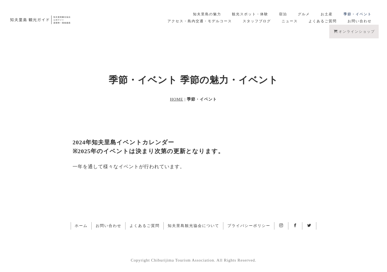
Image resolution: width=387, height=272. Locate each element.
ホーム (81, 226)
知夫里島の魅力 (207, 14)
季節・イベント (357, 14)
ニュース (290, 21)
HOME (176, 99)
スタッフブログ (257, 21)
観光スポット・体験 (250, 14)
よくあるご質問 (323, 21)
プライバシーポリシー (248, 226)
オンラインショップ (354, 32)
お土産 (327, 14)
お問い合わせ (359, 21)
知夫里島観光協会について (193, 226)
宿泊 (283, 14)
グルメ (304, 14)
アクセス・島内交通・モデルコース (199, 21)
